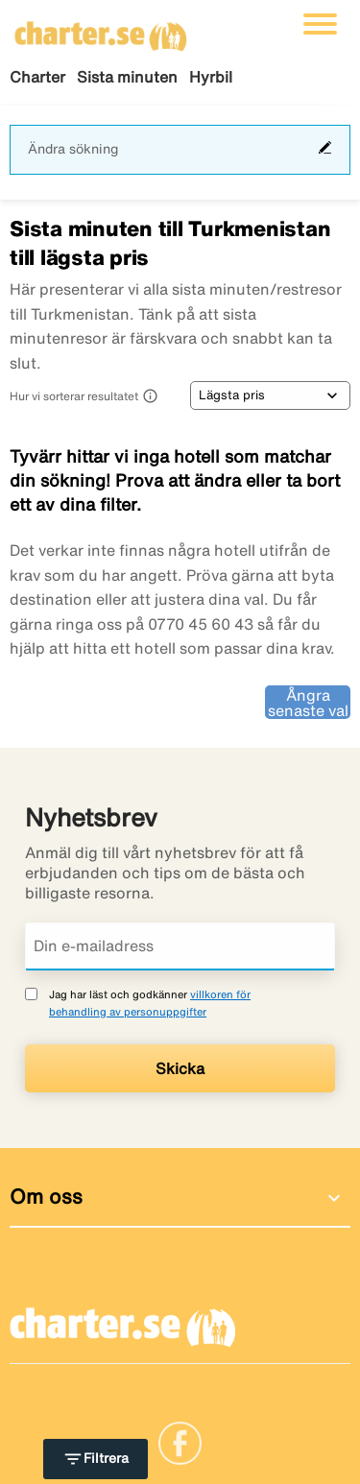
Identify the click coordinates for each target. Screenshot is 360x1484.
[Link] (180, 1441)
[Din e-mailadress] (180, 946)
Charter (37, 76)
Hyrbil (210, 76)
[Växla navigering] (320, 24)
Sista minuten (127, 76)
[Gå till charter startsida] (100, 29)
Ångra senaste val (308, 702)
